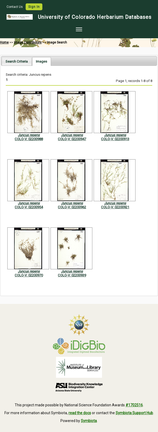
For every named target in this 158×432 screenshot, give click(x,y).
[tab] (16, 61)
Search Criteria (16, 61)
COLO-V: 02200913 (115, 139)
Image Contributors (28, 42)
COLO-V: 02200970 (29, 275)
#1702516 (134, 405)
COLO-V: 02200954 (29, 207)
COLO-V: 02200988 (29, 139)
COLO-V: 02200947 (72, 139)
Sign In (34, 7)
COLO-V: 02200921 (115, 207)
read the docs (80, 413)
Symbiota (89, 421)
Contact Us (15, 7)
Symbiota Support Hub (134, 413)
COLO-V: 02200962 (72, 207)
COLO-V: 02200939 (72, 275)
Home (4, 42)
